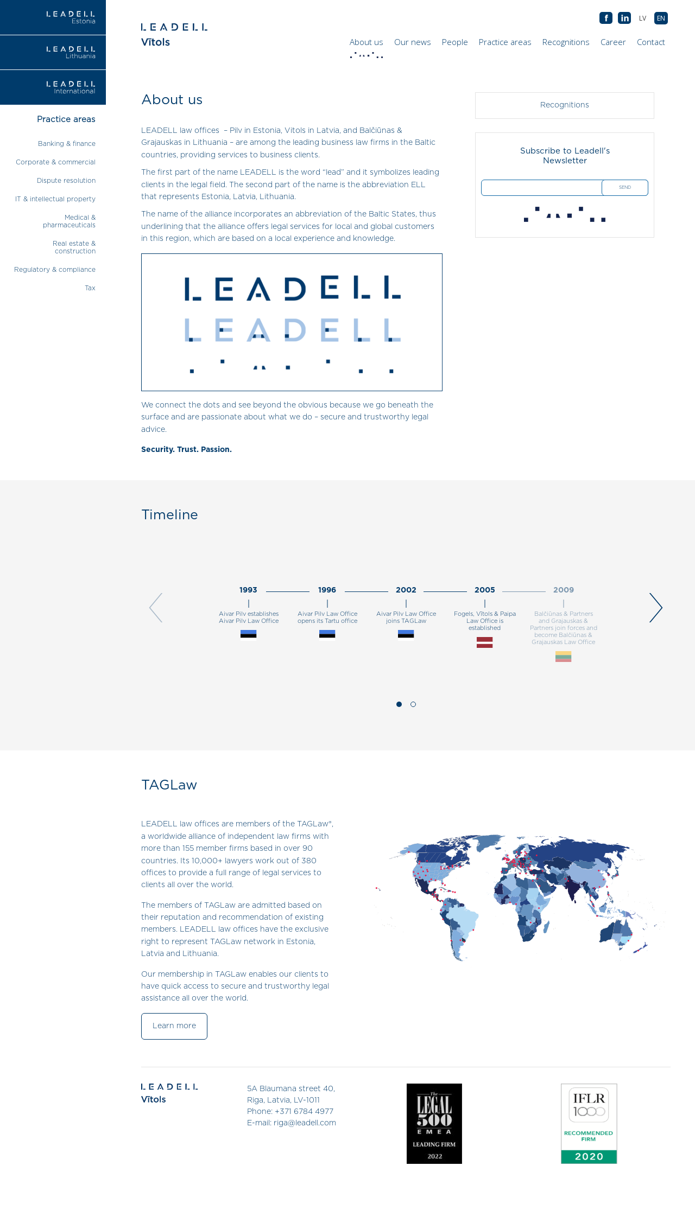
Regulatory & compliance (55, 269)
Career (613, 41)
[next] (653, 610)
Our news (412, 41)
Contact (651, 41)
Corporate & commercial (56, 162)
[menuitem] (661, 18)
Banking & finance (67, 144)
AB (624, 18)
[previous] (159, 610)
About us (368, 44)
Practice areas (505, 41)
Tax (90, 288)
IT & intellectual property (55, 199)
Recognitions (566, 41)
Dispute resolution (66, 180)
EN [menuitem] (661, 18)
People (455, 41)
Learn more (174, 1026)
